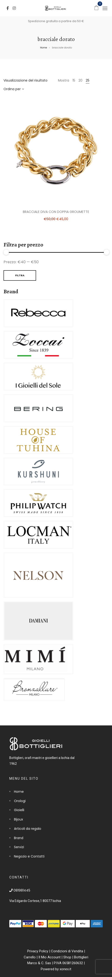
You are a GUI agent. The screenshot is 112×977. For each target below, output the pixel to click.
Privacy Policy (37, 951)
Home (43, 47)
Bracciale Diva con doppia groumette (56, 211)
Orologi (20, 801)
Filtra (19, 275)
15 (73, 80)
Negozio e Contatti (29, 856)
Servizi (19, 847)
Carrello (30, 957)
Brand (18, 838)
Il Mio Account (49, 957)
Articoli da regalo (27, 828)
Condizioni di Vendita (67, 951)
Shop (67, 957)
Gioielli (19, 810)
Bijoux (18, 819)
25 (87, 80)
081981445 (19, 890)
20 (80, 80)
